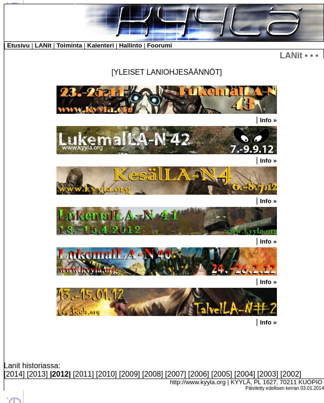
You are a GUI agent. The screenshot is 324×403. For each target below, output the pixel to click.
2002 (291, 374)
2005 (221, 374)
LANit (43, 45)
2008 (152, 374)
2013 (37, 374)
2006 (198, 374)
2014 (14, 374)
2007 (175, 374)
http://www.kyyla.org (198, 382)
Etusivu (18, 45)
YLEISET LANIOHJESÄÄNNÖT (166, 72)
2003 (267, 374)
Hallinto (130, 45)
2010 (106, 374)
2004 (244, 374)
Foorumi (159, 45)
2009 (129, 374)
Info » (268, 120)
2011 (83, 374)
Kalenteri (100, 45)
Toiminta (69, 45)
